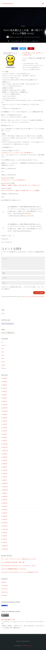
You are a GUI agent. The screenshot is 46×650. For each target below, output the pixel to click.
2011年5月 (4, 394)
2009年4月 (4, 470)
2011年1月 (4, 401)
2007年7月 (4, 535)
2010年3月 (4, 434)
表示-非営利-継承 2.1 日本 (8, 619)
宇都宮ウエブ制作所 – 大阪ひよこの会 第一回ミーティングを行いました (21, 185)
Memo (3, 358)
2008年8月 (4, 496)
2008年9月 (4, 493)
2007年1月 (4, 542)
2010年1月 (4, 440)
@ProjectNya (4, 178)
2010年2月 (4, 437)
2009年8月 (4, 457)
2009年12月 (4, 444)
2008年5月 (4, 506)
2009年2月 (4, 476)
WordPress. (29, 645)
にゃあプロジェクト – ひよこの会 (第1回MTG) (13, 180)
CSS (2, 348)
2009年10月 (4, 450)
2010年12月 (4, 404)
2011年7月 (4, 388)
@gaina (3, 188)
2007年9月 (4, 532)
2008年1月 (4, 519)
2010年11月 (4, 408)
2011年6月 (4, 391)
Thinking (3, 368)
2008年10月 (4, 490)
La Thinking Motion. (7, 3)
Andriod (3, 345)
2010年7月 (4, 421)
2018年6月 (4, 381)
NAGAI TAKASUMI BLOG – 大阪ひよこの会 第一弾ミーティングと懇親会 (20, 190)
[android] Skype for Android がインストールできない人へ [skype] (18, 565)
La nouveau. (4, 588)
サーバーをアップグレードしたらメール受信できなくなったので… (18, 559)
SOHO (3, 361)
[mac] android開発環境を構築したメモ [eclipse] (13, 569)
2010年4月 (4, 431)
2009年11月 (4, 447)
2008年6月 (4, 503)
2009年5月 (4, 467)
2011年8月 (4, 385)
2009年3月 (4, 473)
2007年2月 (4, 539)
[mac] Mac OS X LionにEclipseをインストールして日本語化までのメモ (19, 572)
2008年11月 (4, 486)
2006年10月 (4, 549)
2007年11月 (4, 526)
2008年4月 (4, 509)
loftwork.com (4, 592)
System (3, 365)
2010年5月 (4, 427)
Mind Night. (4, 595)
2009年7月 (4, 460)
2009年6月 (4, 463)
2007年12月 (4, 522)
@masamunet (4, 183)
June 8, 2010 (30, 215)
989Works (4, 582)
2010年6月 (4, 424)
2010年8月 (4, 417)
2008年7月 (4, 499)
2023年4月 (4, 378)
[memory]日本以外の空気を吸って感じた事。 (13, 562)
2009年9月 (4, 454)
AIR (2, 342)
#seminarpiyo (27, 213)
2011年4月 (4, 398)
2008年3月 (4, 513)
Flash (2, 355)
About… (3, 313)
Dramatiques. (4, 585)
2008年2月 (4, 516)
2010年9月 (4, 414)
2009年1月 (4, 480)
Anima (22, 645)
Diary (2, 352)
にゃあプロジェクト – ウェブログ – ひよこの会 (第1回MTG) (17, 152)
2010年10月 (4, 411)
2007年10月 (4, 529)
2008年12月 (4, 483)
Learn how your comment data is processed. (32, 296)
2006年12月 (4, 545)
